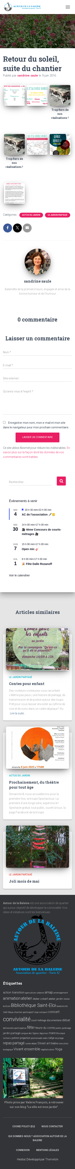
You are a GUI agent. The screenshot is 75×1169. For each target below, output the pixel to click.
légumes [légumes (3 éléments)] (44, 1033)
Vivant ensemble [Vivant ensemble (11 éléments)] (27, 1049)
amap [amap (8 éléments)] (49, 992)
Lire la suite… (18, 713)
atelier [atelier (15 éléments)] (26, 998)
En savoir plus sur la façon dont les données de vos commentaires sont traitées (36, 452)
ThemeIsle (51, 1159)
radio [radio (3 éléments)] (45, 1038)
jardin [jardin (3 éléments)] (58, 1028)
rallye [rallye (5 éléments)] (51, 1037)
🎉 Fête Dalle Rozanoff (37, 564)
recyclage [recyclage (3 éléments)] (59, 1038)
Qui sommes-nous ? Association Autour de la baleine (37, 1138)
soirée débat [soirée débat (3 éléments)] (31, 1043)
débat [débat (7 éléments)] (66, 1020)
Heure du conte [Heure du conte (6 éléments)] (45, 1028)
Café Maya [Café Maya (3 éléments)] (8, 1012)
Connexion (23, 1150)
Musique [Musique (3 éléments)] (60, 1033)
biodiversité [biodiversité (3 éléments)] (62, 1006)
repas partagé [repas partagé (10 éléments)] (14, 1043)
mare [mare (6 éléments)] (52, 1033)
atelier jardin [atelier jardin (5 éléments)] (55, 998)
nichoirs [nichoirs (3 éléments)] (7, 1038)
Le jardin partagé (57, 215)
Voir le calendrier (19, 575)
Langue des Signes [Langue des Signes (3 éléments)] (30, 1033)
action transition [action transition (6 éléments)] (13, 992)
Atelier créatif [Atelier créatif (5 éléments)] (40, 998)
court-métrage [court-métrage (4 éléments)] (38, 1020)
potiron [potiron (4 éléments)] (15, 1038)
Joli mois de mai (24, 881)
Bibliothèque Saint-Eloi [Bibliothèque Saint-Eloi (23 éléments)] (33, 1005)
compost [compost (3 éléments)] (43, 1012)
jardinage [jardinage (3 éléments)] (66, 1028)
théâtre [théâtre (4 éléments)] (54, 1043)
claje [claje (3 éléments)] (36, 1012)
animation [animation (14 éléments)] (11, 998)
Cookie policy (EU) (23, 1126)
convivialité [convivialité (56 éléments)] (17, 1019)
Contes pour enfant (26, 683)
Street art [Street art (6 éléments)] (43, 1043)
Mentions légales (47, 1150)
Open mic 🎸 (30, 549)
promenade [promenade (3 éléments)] (36, 1038)
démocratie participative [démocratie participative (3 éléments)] (14, 1028)
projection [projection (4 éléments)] (25, 1038)
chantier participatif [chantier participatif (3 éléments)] (24, 1012)
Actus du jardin (31, 215)
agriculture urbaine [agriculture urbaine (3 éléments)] (34, 992)
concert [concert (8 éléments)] (54, 1012)
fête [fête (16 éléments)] (30, 1027)
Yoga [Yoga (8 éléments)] (58, 1049)
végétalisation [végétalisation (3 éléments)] (47, 1049)
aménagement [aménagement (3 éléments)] (60, 992)
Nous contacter (52, 1126)
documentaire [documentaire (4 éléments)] (54, 1020)
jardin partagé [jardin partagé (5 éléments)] (11, 1033)
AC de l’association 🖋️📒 (38, 514)
